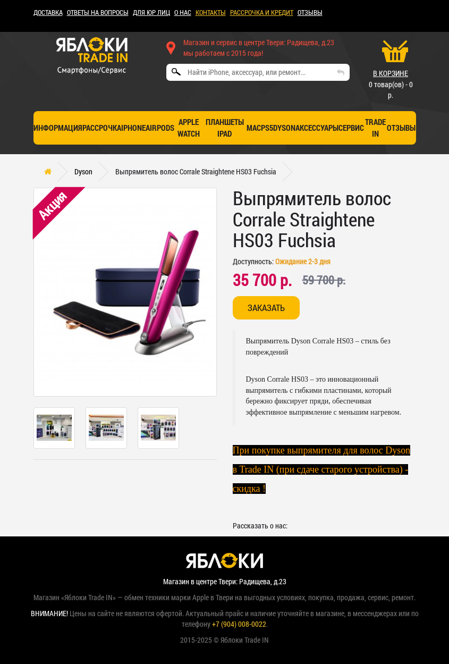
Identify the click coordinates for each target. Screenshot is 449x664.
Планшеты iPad (225, 127)
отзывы (401, 127)
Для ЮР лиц (151, 12)
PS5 (267, 127)
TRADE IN (375, 127)
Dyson (284, 127)
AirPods (160, 127)
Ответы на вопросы (98, 12)
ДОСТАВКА (48, 12)
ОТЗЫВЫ (310, 12)
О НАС (182, 12)
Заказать (266, 307)
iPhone (133, 127)
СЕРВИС (351, 127)
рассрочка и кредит (261, 12)
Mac (254, 127)
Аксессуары (316, 127)
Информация (57, 127)
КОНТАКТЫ (211, 12)
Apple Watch (188, 127)
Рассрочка (101, 127)
